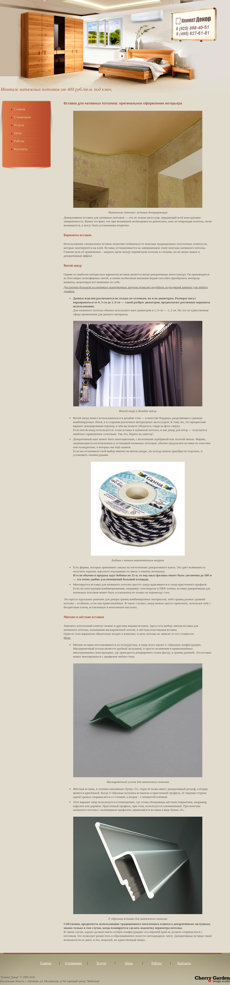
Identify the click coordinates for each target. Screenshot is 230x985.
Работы (19, 141)
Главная (19, 109)
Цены (18, 133)
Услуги (19, 125)
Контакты (21, 149)
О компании (22, 117)
